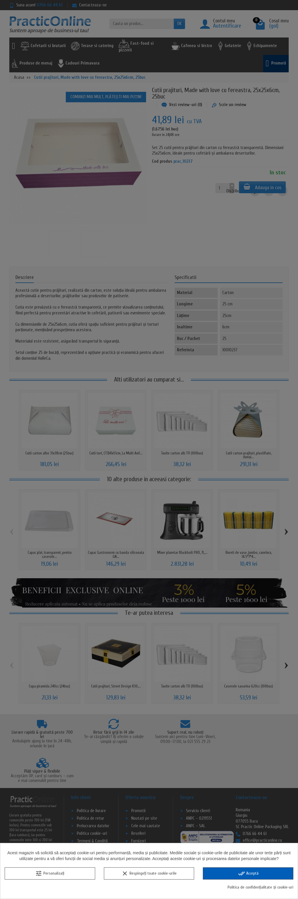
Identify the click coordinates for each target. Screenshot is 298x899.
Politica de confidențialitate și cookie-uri (260, 887)
